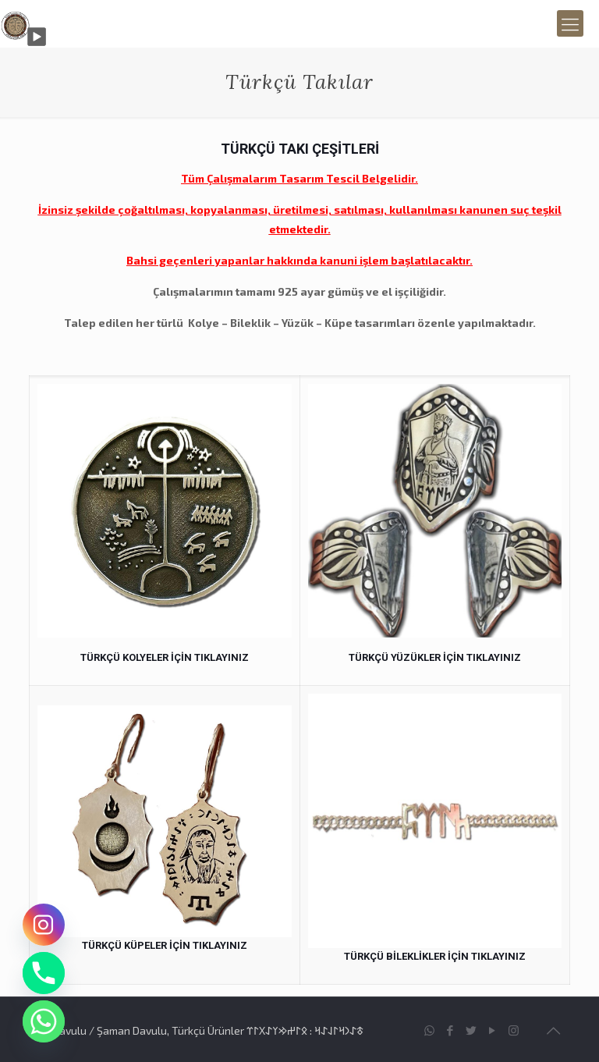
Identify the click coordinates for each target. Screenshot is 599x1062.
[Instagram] (44, 925)
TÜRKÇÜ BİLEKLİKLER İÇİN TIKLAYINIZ (435, 956)
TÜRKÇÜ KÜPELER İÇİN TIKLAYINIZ (164, 945)
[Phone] (44, 973)
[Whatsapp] (44, 1021)
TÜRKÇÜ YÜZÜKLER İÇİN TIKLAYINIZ (435, 657)
